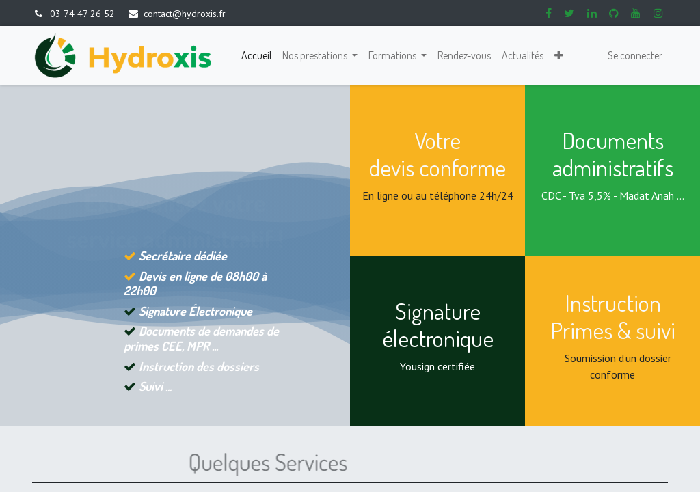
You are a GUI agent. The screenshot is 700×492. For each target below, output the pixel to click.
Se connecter (635, 55)
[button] (559, 55)
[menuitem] (256, 55)
